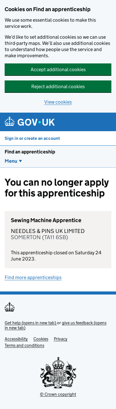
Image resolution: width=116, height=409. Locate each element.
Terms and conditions (24, 345)
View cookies (58, 102)
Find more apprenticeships (33, 277)
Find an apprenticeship (30, 152)
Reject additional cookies (58, 86)
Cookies (40, 339)
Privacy (60, 339)
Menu (11, 161)
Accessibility (16, 339)
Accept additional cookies (58, 69)
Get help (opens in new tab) (31, 322)
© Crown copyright (58, 394)
